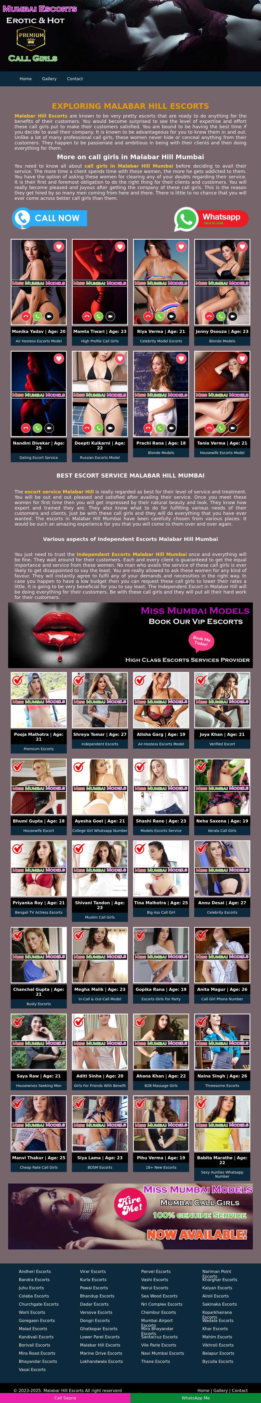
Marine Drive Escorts (101, 1353)
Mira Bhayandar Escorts (157, 1330)
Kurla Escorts (93, 1279)
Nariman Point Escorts (216, 1273)
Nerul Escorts (154, 1287)
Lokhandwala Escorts (101, 1361)
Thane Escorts (155, 1361)
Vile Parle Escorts (158, 1345)
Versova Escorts (96, 1312)
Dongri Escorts (95, 1320)
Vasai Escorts (32, 1369)
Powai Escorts (94, 1287)
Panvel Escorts (156, 1271)
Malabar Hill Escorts (100, 1345)
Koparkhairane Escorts (217, 1314)
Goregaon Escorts (37, 1320)
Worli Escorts (32, 1312)
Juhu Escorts (31, 1287)
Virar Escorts (93, 1271)
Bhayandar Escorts (38, 1361)
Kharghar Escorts (219, 1279)
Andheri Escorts (35, 1271)
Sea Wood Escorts (159, 1296)
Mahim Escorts (217, 1337)
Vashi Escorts (154, 1279)
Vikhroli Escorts (218, 1345)
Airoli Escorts (215, 1296)
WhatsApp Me (196, 1398)
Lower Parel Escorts (100, 1337)
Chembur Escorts (158, 1312)
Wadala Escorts (217, 1320)
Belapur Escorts (218, 1353)
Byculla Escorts (217, 1361)
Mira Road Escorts (37, 1353)
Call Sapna (65, 1398)
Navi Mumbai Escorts (162, 1353)
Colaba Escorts (34, 1296)
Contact (75, 78)
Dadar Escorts (94, 1304)
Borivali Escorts (34, 1345)
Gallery (49, 78)
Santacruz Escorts (159, 1337)
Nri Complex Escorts (161, 1304)
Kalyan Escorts (217, 1287)
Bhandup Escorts (97, 1296)
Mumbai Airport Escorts (157, 1322)
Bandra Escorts (34, 1279)
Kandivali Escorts (36, 1337)
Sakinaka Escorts (219, 1304)
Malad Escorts (33, 1328)
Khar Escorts (215, 1328)
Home (26, 78)
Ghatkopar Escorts (99, 1328)
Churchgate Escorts (39, 1304)
